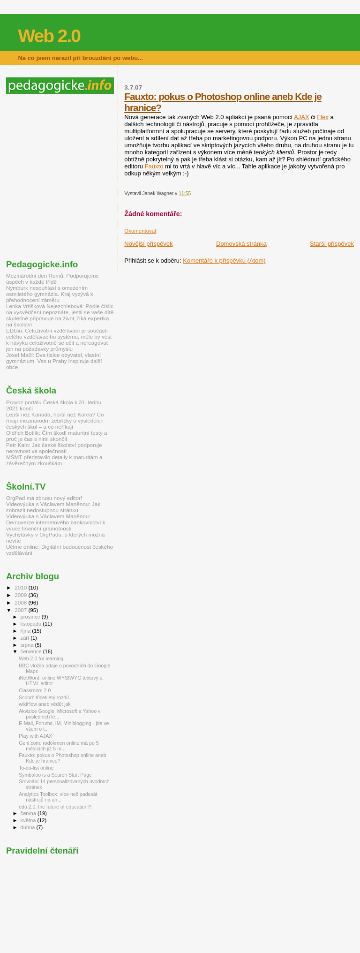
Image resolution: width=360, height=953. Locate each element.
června (29, 813)
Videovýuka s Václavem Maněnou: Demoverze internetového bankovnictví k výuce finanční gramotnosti (55, 522)
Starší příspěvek (332, 243)
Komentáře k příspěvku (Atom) (224, 260)
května (29, 820)
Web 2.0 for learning (41, 658)
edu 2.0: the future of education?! (55, 806)
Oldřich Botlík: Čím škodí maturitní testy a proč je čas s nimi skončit (56, 436)
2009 (21, 595)
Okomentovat (140, 231)
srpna (28, 645)
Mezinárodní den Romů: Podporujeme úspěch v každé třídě (52, 278)
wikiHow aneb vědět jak (45, 704)
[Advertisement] (85, 176)
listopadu (32, 624)
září (26, 638)
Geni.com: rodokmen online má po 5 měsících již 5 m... (59, 745)
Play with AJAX (35, 736)
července (32, 651)
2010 (21, 587)
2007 (21, 610)
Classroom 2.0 (35, 690)
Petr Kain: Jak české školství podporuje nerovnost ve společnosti (54, 448)
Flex (323, 117)
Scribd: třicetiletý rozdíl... (46, 697)
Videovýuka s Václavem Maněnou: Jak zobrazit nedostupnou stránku (53, 507)
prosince (31, 617)
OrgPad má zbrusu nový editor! (44, 498)
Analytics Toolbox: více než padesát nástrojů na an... (58, 796)
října (26, 631)
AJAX (301, 117)
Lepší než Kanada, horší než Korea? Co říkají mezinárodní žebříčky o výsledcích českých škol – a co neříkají (55, 420)
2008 (21, 602)
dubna (29, 827)
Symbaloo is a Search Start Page (55, 775)
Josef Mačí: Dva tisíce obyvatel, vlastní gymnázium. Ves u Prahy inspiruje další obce (54, 361)
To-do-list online (36, 768)
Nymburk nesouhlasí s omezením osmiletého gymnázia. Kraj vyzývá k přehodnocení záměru (49, 294)
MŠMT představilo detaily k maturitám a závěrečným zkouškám (54, 460)
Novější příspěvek (148, 243)
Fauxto (154, 166)
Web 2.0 (49, 36)
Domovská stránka (241, 243)
